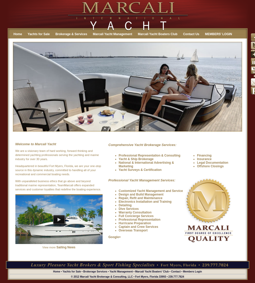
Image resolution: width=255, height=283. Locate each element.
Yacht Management (121, 271)
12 (150, 128)
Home (18, 34)
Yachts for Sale (39, 34)
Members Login (192, 271)
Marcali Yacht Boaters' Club (152, 271)
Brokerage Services (95, 271)
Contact (176, 271)
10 (142, 128)
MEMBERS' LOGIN (218, 34)
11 (146, 128)
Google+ (115, 237)
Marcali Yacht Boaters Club (158, 34)
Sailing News (65, 247)
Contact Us (191, 34)
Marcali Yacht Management (112, 34)
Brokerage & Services (71, 34)
